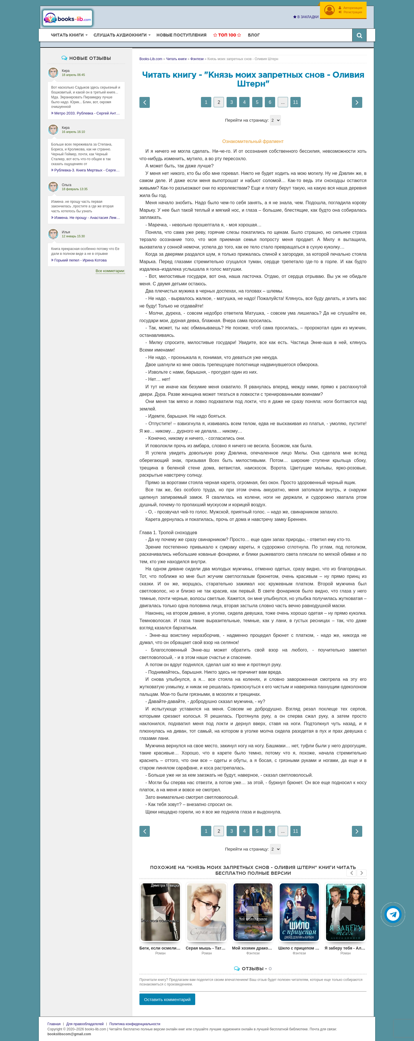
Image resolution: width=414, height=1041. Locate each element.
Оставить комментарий (167, 999)
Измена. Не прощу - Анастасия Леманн (86, 217)
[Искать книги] (359, 35)
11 (295, 102)
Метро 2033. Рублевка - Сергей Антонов (86, 113)
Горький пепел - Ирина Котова (79, 260)
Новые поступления (181, 35)
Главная (54, 1024)
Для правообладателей (85, 1024)
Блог (254, 35)
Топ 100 (227, 35)
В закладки (306, 17)
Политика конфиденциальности (135, 1024)
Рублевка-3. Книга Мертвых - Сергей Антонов (86, 170)
